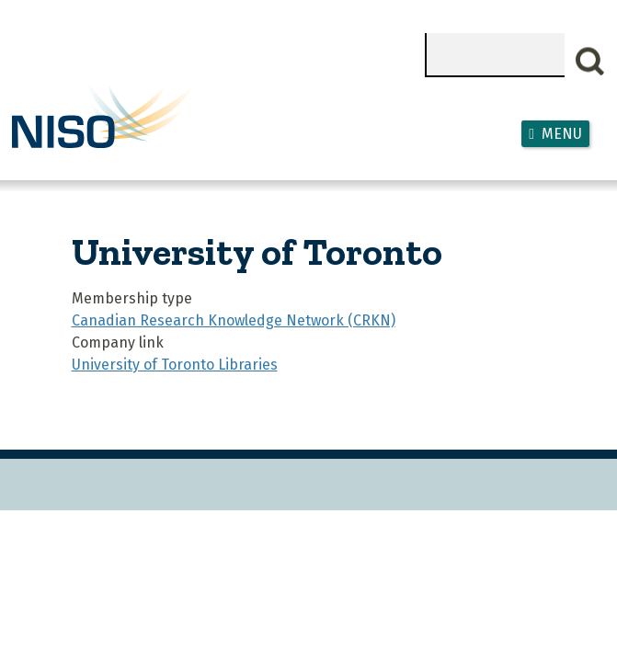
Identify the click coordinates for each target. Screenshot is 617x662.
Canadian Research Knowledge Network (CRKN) (233, 320)
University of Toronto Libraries (175, 364)
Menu (562, 134)
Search (590, 61)
